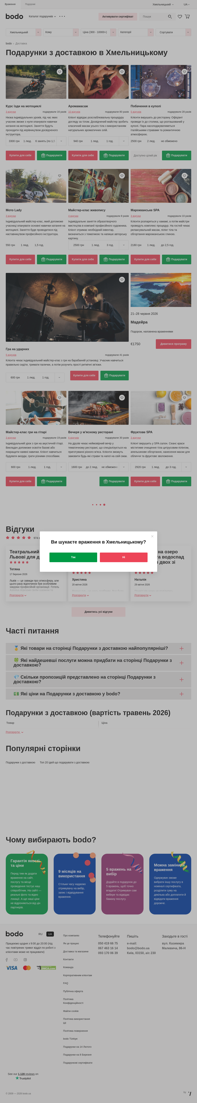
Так (73, 557)
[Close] (152, 536)
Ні (123, 557)
